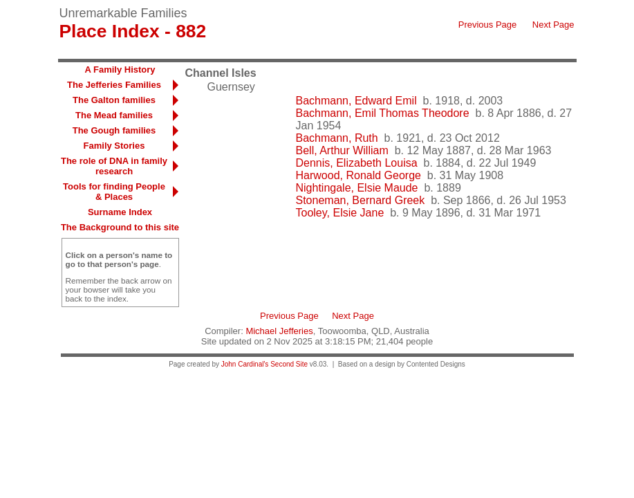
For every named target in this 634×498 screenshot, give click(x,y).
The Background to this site (120, 227)
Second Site (289, 364)
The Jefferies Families (114, 85)
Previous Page (487, 24)
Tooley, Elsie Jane (340, 213)
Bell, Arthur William (342, 150)
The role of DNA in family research (114, 166)
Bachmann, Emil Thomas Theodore (382, 113)
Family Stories (114, 145)
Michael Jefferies (279, 331)
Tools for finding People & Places (114, 191)
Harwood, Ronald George (358, 175)
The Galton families (114, 100)
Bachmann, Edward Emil (356, 101)
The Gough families (114, 130)
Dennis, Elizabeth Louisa (357, 163)
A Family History (119, 69)
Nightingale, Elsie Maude (357, 188)
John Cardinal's (245, 364)
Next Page (553, 24)
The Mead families (114, 115)
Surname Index (120, 212)
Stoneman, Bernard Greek (360, 200)
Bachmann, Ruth (337, 138)
